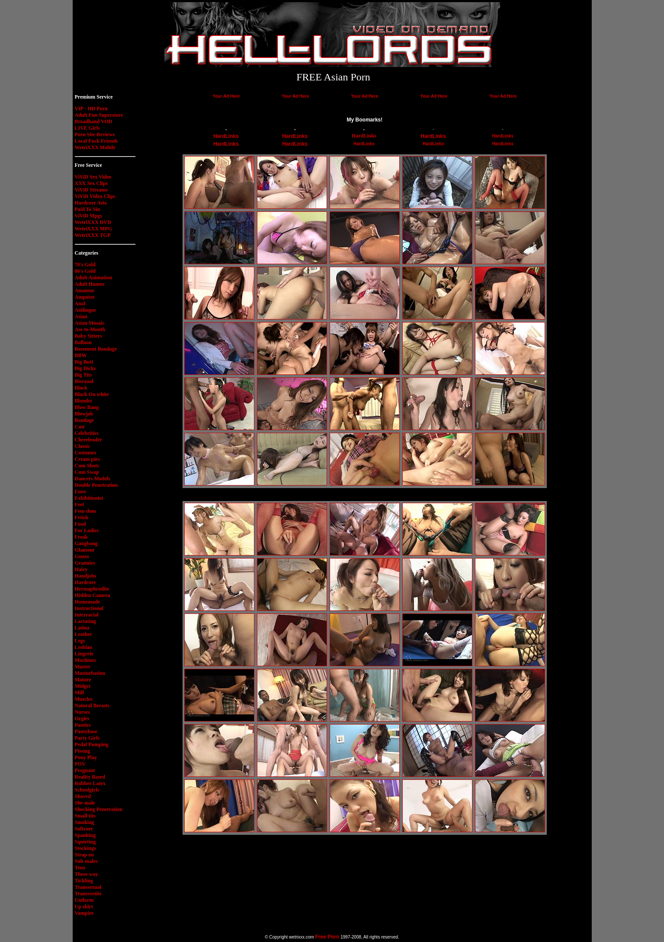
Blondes (84, 401)
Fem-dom (85, 511)
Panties (83, 725)
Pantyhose (86, 731)
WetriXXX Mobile (95, 147)
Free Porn (327, 937)
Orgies (82, 718)
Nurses (82, 712)
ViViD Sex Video (93, 177)
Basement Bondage (96, 349)
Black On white (92, 394)
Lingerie (84, 654)
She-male (85, 803)
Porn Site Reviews (95, 134)
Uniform (84, 900)
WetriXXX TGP (93, 235)
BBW (81, 355)
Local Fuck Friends (96, 141)
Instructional (89, 608)
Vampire (84, 913)
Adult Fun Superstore (99, 115)
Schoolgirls (87, 790)
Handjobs (85, 576)
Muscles (84, 699)
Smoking (84, 822)
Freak (81, 537)
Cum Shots (87, 466)
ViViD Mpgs (88, 216)
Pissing (82, 751)
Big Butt (84, 362)
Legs (80, 641)
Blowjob (84, 414)
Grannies (85, 563)
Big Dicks (85, 368)
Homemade (87, 602)
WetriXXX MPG (93, 229)
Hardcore (85, 582)
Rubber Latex (90, 783)
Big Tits (83, 375)
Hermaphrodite (92, 589)
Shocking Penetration (98, 809)
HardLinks (226, 136)
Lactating (85, 621)
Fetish (81, 517)
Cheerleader (88, 440)
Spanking (85, 835)
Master (83, 667)
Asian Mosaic (90, 323)
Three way (86, 874)
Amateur (85, 290)
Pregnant (85, 770)
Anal (80, 303)
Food (80, 524)
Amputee (85, 297)
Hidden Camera (92, 595)
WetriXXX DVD (93, 222)
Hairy (81, 569)
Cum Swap (87, 472)
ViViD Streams (91, 190)
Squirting (85, 842)
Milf (79, 693)
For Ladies (87, 530)
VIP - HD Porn (91, 108)
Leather (84, 634)
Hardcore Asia (91, 203)
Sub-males (86, 861)
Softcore (84, 829)
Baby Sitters (88, 336)
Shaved (83, 796)
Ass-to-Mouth (90, 329)
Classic (82, 446)
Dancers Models (92, 479)
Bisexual (84, 381)
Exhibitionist (89, 498)
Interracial (87, 615)
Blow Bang (87, 407)
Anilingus (85, 310)
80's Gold (85, 271)
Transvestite (88, 894)
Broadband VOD (93, 121)
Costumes (85, 453)
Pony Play (86, 757)
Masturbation (90, 673)
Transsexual (88, 887)
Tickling (84, 881)
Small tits (85, 816)
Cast (80, 427)
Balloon (83, 342)
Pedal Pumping (92, 744)
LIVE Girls (87, 128)
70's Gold (85, 265)
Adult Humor (90, 284)
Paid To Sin (87, 209)
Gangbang (86, 543)
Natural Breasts (92, 706)
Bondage (84, 420)
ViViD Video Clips (95, 196)
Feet (79, 504)
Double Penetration (96, 485)
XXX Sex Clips (91, 183)
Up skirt (84, 907)
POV (80, 764)
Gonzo (82, 556)
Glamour (85, 550)
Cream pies (87, 459)
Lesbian (84, 647)
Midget (83, 686)
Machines (85, 660)
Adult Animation (93, 278)
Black (81, 388)
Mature (83, 680)
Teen (80, 868)
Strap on (84, 855)
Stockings (85, 848)
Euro (80, 492)
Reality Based (90, 777)
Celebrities (87, 433)
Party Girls (87, 738)
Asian (81, 316)
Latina (82, 628)
